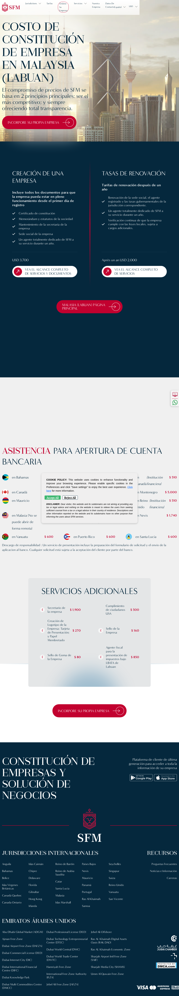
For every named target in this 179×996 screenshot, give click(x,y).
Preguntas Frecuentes (164, 869)
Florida (33, 890)
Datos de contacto (135, 6)
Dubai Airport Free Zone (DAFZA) (22, 955)
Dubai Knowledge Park (16, 986)
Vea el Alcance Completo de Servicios (131, 275)
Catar (58, 887)
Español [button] (155, 6)
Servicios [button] (91, 6)
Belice (5, 883)
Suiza (112, 883)
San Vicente (116, 904)
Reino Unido (116, 890)
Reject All (70, 497)
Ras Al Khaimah (91, 904)
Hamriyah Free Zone (58, 982)
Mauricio (87, 883)
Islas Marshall (63, 908)
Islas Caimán (36, 869)
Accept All (52, 497)
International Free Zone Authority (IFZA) (66, 991)
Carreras (171, 883)
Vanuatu (114, 897)
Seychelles (115, 869)
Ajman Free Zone (12, 948)
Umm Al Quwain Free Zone (108, 986)
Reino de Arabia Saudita (64, 878)
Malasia (60, 901)
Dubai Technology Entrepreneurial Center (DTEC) (65, 956)
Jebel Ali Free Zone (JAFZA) (107, 937)
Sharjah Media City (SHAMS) (108, 979)
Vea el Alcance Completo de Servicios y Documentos (42, 273)
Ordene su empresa (71, 6)
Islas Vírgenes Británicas (10, 892)
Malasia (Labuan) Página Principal (91, 311)
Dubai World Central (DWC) (63, 965)
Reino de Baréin (64, 869)
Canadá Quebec (12, 901)
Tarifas (52, 6)
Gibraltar (34, 897)
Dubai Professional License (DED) (66, 948)
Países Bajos (89, 869)
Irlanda (33, 911)
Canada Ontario (12, 908)
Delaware (34, 883)
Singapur (114, 876)
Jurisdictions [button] (33, 6)
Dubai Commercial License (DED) (22, 962)
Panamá (86, 890)
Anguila (6, 869)
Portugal (87, 897)
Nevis (85, 876)
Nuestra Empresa (113, 6)
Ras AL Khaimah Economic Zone (111, 962)
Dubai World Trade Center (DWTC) (62, 973)
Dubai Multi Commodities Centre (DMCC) (66, 939)
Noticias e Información (163, 876)
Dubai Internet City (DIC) (17, 968)
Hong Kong (35, 904)
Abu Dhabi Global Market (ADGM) (17, 939)
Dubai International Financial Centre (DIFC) (19, 977)
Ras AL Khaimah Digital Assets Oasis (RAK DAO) (109, 953)
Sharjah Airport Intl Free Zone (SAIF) (109, 970)
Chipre (33, 876)
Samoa (86, 911)
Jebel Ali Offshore (101, 944)
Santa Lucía (62, 894)
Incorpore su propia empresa (43, 122)
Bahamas (7, 876)
